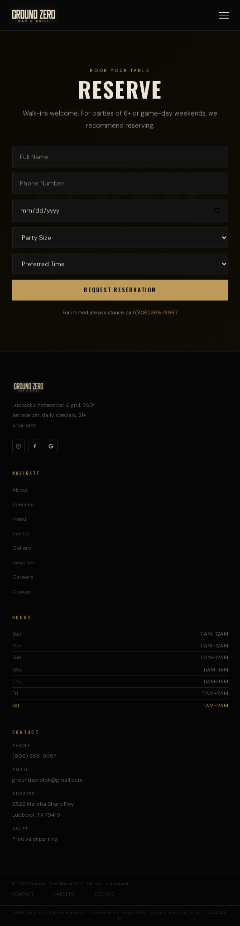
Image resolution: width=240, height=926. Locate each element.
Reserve (23, 562)
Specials (23, 504)
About (20, 490)
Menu (19, 519)
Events (20, 533)
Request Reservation (120, 291)
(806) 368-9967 (156, 315)
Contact (22, 591)
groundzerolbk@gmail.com (47, 780)
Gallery (21, 548)
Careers (23, 577)
